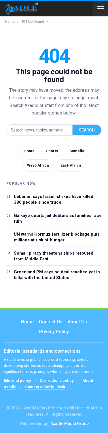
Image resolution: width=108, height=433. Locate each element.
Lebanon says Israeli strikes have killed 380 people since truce (53, 199)
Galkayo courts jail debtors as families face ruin (58, 218)
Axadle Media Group (69, 423)
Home (29, 151)
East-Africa (70, 165)
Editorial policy (17, 380)
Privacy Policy (54, 331)
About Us (77, 322)
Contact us (50, 322)
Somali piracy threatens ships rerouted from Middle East (53, 256)
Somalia (76, 151)
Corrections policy (57, 380)
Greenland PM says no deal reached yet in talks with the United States (57, 274)
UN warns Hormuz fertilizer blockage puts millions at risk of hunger (57, 237)
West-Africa (38, 165)
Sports (52, 151)
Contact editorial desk (45, 387)
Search (87, 130)
